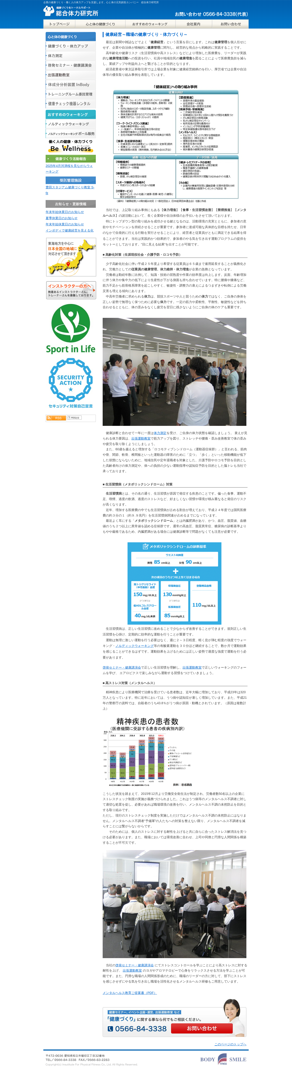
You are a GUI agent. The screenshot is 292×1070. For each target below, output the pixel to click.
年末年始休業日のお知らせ (65, 212)
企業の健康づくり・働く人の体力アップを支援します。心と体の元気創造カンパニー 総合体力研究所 (101, 2)
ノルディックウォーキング (134, 646)
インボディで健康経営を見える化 (70, 230)
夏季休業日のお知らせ (62, 218)
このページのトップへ (230, 1044)
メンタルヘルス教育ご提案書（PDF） (130, 993)
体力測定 (160, 433)
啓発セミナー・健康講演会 (122, 667)
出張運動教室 (141, 438)
